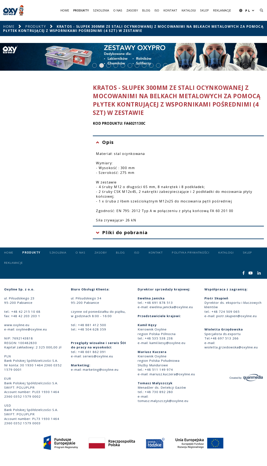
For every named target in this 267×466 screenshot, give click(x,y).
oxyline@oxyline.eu (31, 329)
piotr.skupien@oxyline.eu (236, 316)
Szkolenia (101, 10)
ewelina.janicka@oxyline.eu (171, 307)
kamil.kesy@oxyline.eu (167, 343)
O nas (117, 10)
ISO (156, 10)
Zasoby (132, 10)
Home (64, 10)
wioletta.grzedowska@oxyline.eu (231, 347)
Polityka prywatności (190, 252)
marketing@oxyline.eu (100, 369)
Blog (146, 10)
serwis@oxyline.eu (98, 356)
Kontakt (170, 10)
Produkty (81, 10)
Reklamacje (222, 10)
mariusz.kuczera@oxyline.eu (172, 374)
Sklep (204, 10)
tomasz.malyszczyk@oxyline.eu (163, 401)
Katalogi (188, 10)
